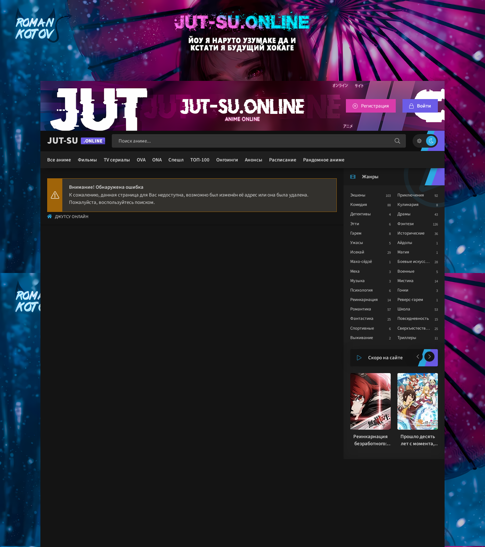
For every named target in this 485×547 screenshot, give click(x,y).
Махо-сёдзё (361, 262)
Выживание (361, 338)
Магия (403, 252)
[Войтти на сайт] (420, 106)
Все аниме (59, 159)
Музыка (357, 281)
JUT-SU (76, 140)
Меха (355, 271)
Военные (405, 271)
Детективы (360, 214)
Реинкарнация (364, 300)
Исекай (357, 252)
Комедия (358, 205)
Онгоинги (227, 159)
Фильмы (87, 159)
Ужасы (356, 243)
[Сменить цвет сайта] (425, 141)
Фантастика (362, 318)
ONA (157, 159)
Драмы (404, 214)
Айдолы (404, 243)
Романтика (360, 309)
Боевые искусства (414, 262)
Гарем (355, 233)
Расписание (282, 159)
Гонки (402, 290)
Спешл (176, 159)
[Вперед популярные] (429, 357)
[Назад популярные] (418, 357)
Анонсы (253, 159)
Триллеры (406, 338)
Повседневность (413, 318)
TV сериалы (117, 159)
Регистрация (375, 106)
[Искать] (397, 141)
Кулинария (408, 205)
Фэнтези (405, 224)
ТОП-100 (199, 159)
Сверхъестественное (417, 328)
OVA (141, 159)
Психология (361, 290)
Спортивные (362, 328)
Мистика (405, 281)
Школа (403, 309)
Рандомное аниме (324, 159)
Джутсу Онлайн (71, 217)
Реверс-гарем (410, 300)
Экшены (357, 195)
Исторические (410, 233)
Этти (354, 224)
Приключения (410, 195)
